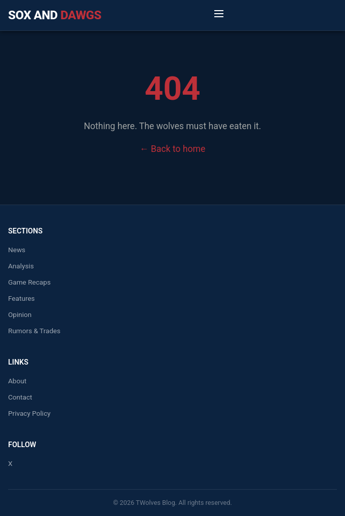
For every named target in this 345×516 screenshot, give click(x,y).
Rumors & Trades (34, 331)
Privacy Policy (29, 413)
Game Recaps (29, 282)
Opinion (19, 314)
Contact (20, 397)
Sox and (54, 15)
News (16, 250)
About (17, 381)
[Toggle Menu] (219, 15)
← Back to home (172, 149)
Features (21, 298)
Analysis (21, 266)
